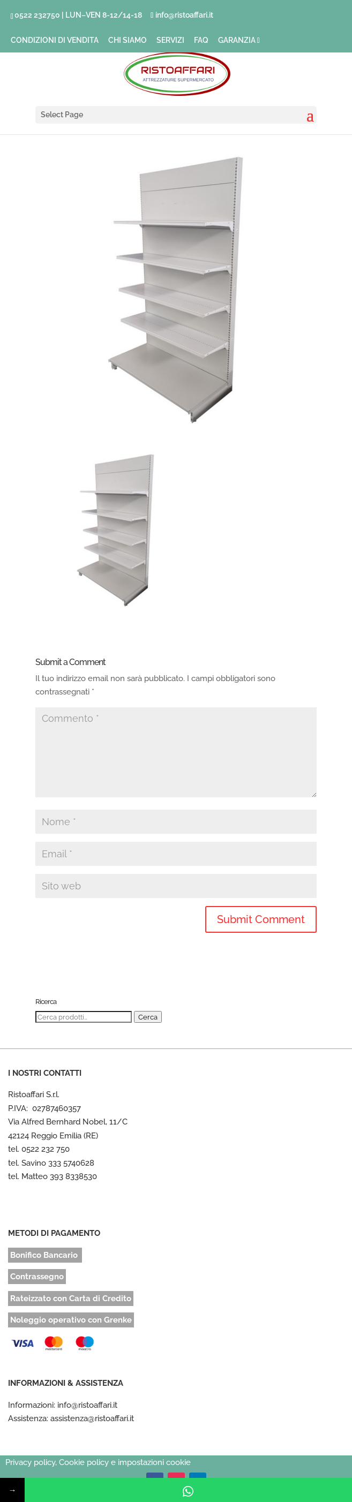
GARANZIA (237, 40)
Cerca (148, 1017)
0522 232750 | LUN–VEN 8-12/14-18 (78, 15)
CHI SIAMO (127, 40)
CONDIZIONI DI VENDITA (55, 40)
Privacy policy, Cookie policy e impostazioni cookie (98, 1462)
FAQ (201, 40)
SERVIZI (170, 40)
